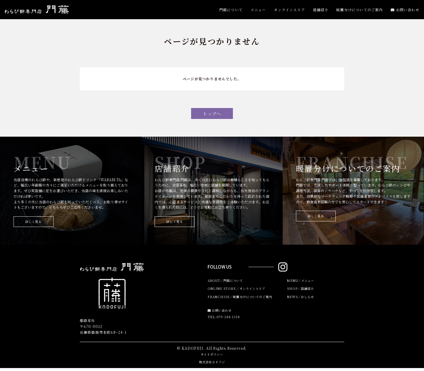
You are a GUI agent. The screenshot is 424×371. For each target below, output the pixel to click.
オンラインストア (289, 11)
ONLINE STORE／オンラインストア (241, 292)
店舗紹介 (321, 11)
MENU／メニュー (303, 283)
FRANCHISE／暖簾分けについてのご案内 (245, 301)
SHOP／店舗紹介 (302, 292)
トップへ (212, 114)
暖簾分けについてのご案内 (359, 11)
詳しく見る (37, 223)
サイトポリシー (211, 356)
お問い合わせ (405, 11)
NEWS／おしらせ (303, 301)
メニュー (258, 11)
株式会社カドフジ (212, 364)
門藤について (231, 11)
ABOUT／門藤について (229, 283)
